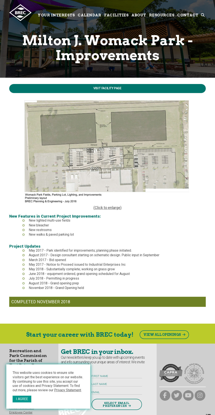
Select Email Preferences (116, 404)
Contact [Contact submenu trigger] (187, 12)
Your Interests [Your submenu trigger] (56, 12)
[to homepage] (22, 12)
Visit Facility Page (107, 88)
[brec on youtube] (188, 395)
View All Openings (162, 335)
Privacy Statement (67, 390)
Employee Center (21, 412)
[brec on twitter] (176, 395)
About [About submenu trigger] (138, 12)
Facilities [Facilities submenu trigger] (116, 12)
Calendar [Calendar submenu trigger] (89, 12)
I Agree (22, 399)
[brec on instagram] (200, 395)
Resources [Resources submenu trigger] (161, 12)
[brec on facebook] (165, 395)
